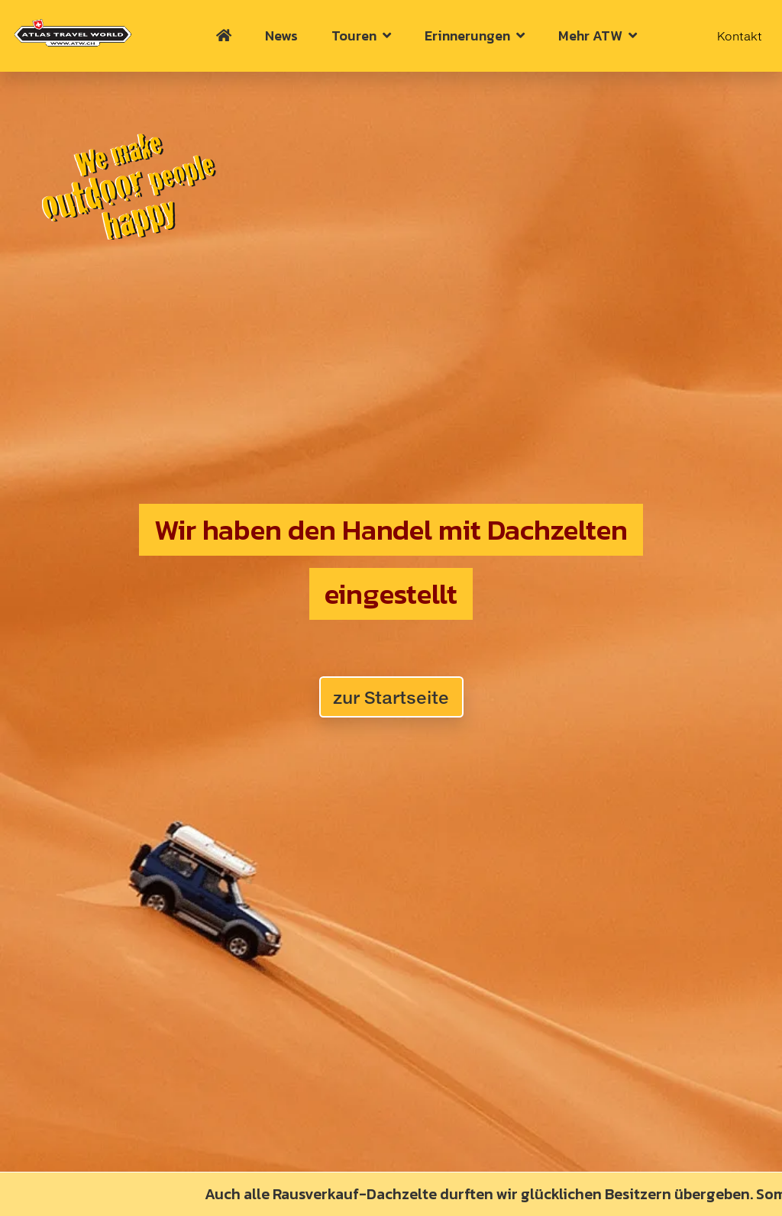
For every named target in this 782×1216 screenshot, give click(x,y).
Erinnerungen (475, 35)
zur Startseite (391, 697)
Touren (361, 35)
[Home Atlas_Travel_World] (72, 33)
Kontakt (739, 36)
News (281, 35)
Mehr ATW (597, 35)
